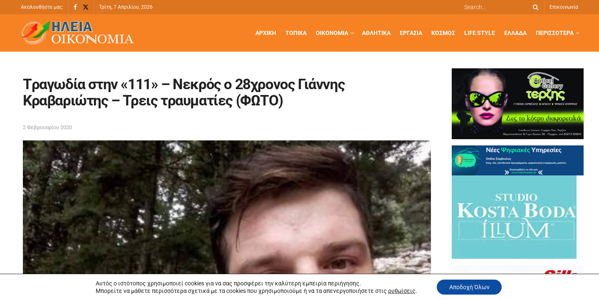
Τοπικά (296, 33)
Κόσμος (443, 33)
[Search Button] (534, 7)
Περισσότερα (555, 33)
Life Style (479, 33)
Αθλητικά (376, 33)
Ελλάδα (515, 33)
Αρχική (265, 33)
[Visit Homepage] (77, 33)
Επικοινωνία (563, 7)
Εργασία (411, 33)
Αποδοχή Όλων (469, 287)
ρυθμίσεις (401, 291)
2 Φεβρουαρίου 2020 (47, 127)
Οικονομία (332, 33)
